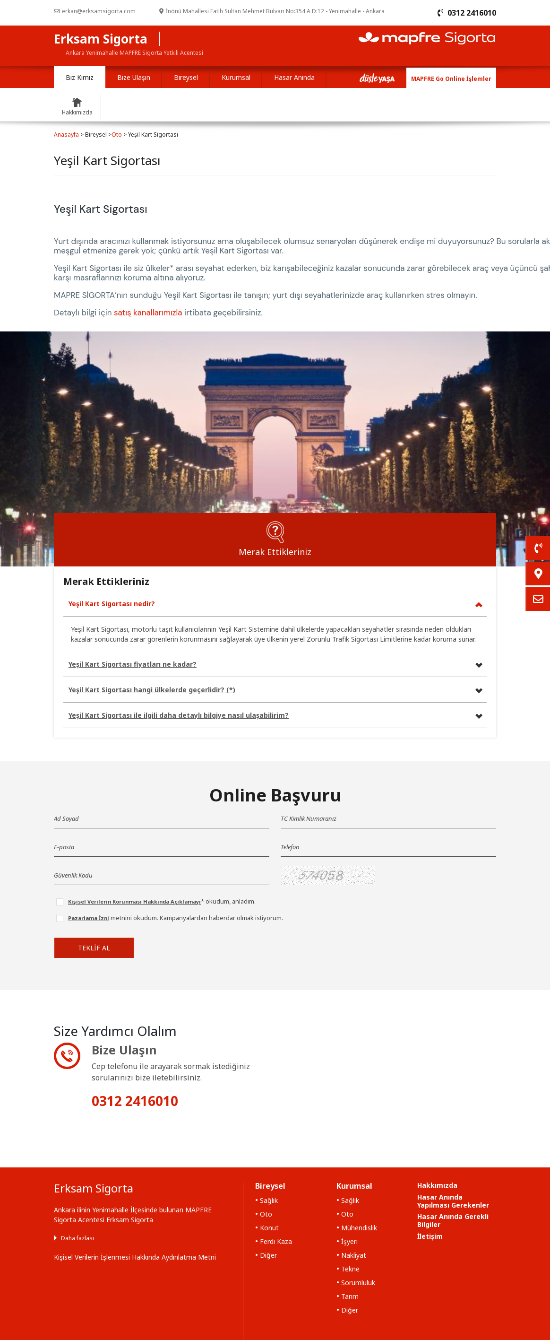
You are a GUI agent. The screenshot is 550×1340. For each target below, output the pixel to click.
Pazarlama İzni (88, 918)
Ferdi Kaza (276, 1241)
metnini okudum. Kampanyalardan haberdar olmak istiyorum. (175, 918)
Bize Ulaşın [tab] (133, 77)
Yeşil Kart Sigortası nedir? (112, 603)
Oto (117, 135)
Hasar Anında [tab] (294, 77)
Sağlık (269, 1200)
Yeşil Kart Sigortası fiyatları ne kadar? (133, 664)
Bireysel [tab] (186, 77)
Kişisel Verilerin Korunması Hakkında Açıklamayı (134, 901)
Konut (269, 1227)
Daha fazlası (77, 1238)
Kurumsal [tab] (236, 77)
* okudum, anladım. (162, 901)
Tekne (350, 1268)
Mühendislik (359, 1227)
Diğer (268, 1255)
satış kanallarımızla (148, 312)
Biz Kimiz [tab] (80, 77)
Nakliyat (353, 1255)
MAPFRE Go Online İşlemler (451, 79)
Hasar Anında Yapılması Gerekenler (453, 1200)
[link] (537, 548)
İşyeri (349, 1241)
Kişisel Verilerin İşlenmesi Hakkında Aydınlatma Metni (135, 1257)
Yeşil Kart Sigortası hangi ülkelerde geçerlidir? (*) (152, 689)
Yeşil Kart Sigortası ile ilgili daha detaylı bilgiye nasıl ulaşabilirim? (179, 715)
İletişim (430, 1236)
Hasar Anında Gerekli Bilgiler (453, 1220)
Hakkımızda (437, 1185)
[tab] (275, 539)
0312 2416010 (135, 1101)
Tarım (350, 1296)
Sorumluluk (358, 1282)
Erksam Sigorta (100, 39)
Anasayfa (66, 135)
